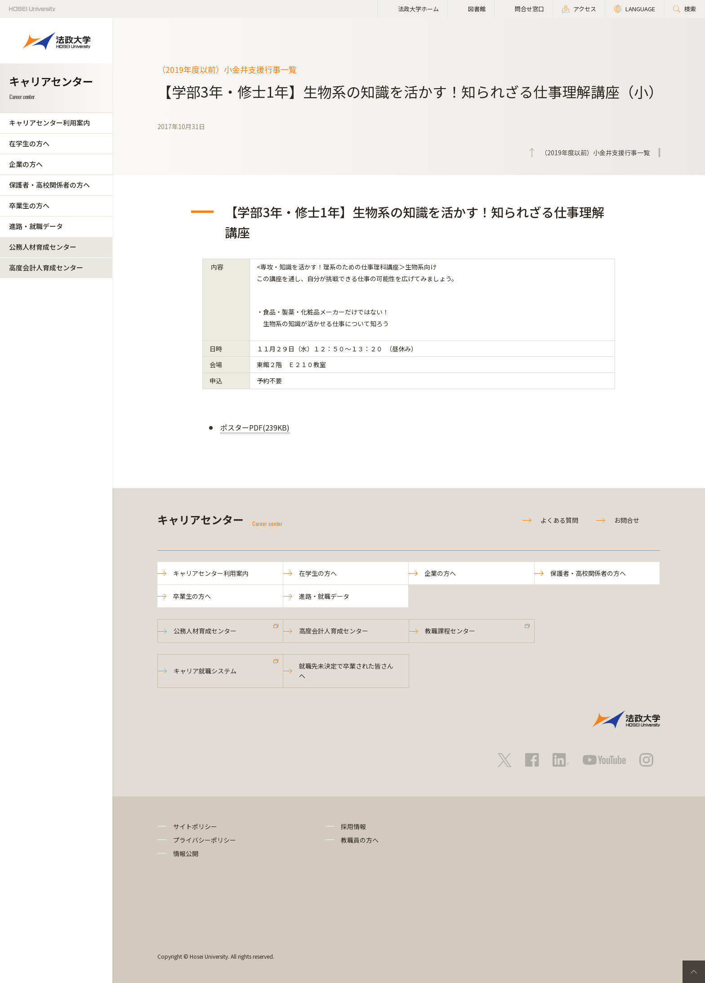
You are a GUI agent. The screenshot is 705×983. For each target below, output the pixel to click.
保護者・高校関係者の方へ (49, 184)
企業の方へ (26, 164)
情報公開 (185, 853)
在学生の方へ (29, 143)
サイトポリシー (195, 826)
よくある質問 (559, 520)
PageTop (694, 972)
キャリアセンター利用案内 (49, 122)
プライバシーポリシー (204, 839)
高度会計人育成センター (46, 267)
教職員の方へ (360, 839)
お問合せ (626, 520)
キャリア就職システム (205, 670)
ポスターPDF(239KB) (255, 427)
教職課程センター (450, 630)
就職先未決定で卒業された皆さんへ (346, 670)
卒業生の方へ (29, 205)
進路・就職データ (36, 226)
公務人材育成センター (42, 246)
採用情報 (353, 826)
